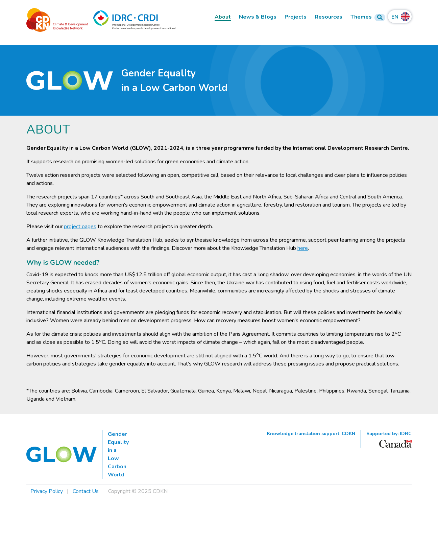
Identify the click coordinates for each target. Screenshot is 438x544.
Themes (361, 17)
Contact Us (86, 491)
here (302, 248)
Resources (328, 17)
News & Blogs (257, 17)
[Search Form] (379, 18)
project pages (80, 226)
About (223, 17)
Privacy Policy (46, 491)
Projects (296, 17)
